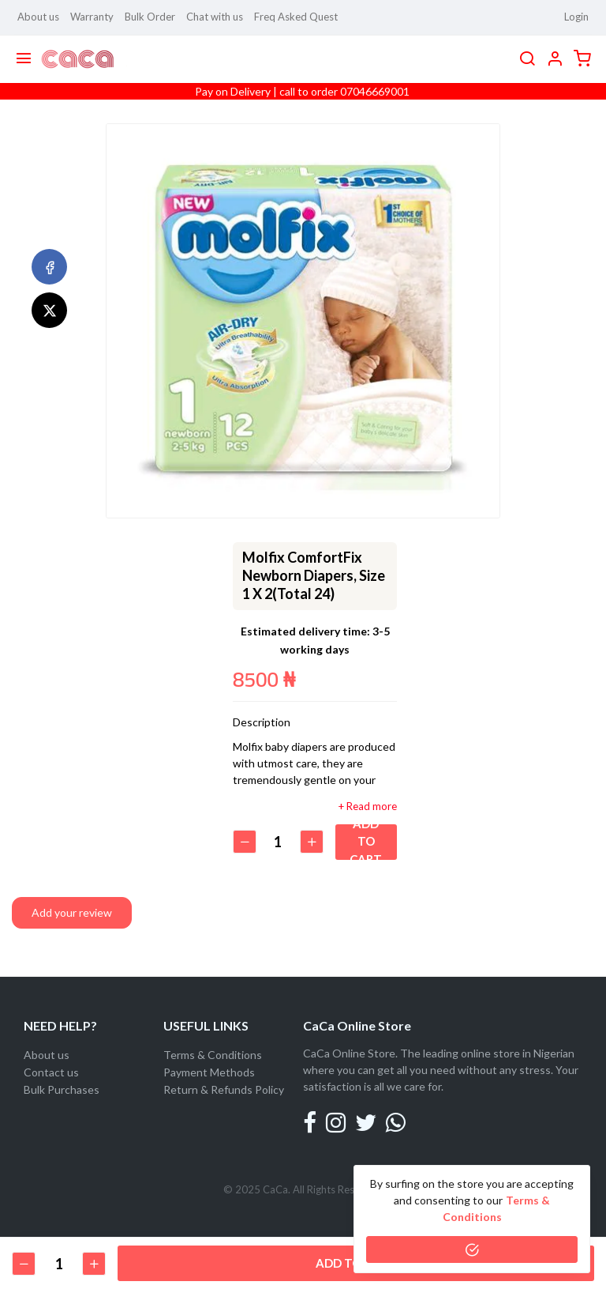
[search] (527, 59)
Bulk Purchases (61, 1089)
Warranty (92, 16)
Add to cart (368, 842)
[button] (555, 59)
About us (38, 16)
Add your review (72, 912)
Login (576, 16)
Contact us (51, 1072)
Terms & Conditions (212, 1054)
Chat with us (214, 16)
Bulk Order (150, 16)
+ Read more (368, 806)
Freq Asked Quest (296, 16)
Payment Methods (209, 1072)
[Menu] (24, 59)
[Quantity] (280, 842)
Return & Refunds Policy (223, 1089)
